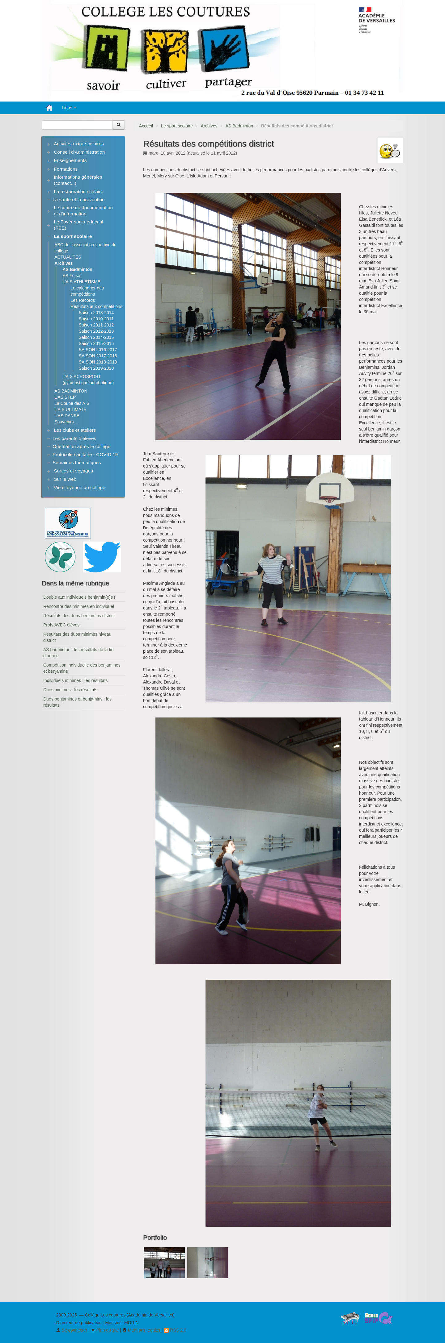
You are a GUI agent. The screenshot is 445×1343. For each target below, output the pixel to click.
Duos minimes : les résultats (70, 689)
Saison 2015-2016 (96, 343)
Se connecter (71, 1330)
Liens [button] (69, 107)
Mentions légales (141, 1330)
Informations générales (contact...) (78, 180)
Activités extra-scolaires (79, 143)
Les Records (83, 300)
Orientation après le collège (81, 446)
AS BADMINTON (70, 391)
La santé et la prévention (79, 199)
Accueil (146, 125)
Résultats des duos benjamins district (79, 615)
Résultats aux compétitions (96, 306)
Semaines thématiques (77, 462)
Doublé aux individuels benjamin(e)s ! (79, 597)
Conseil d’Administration (79, 152)
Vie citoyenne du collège (79, 487)
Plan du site (105, 1330)
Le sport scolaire (177, 125)
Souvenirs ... (66, 421)
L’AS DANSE (66, 415)
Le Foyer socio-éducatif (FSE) (78, 225)
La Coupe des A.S (71, 403)
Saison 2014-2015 (96, 337)
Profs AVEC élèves (61, 624)
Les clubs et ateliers (75, 430)
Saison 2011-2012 (96, 324)
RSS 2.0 (175, 1330)
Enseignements (70, 160)
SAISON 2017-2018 (98, 355)
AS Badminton (239, 125)
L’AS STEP (65, 397)
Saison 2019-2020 (96, 368)
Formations (66, 169)
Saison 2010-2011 (96, 318)
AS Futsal (71, 275)
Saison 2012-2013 (96, 331)
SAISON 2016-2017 (98, 349)
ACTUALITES (67, 257)
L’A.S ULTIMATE (70, 409)
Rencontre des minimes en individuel (78, 606)
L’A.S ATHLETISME (81, 281)
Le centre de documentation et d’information (83, 210)
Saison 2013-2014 (96, 312)
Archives (209, 125)
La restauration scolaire (78, 191)
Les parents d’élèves (74, 438)
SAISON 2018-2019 (98, 362)
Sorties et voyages (73, 470)
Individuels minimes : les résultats (75, 680)
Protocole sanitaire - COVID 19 (85, 454)
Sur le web (65, 479)
